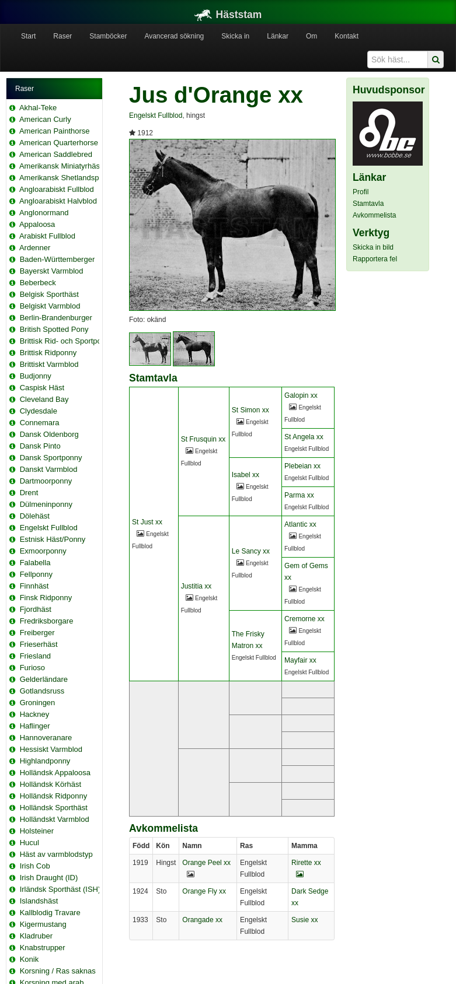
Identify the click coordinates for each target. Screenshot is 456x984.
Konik (29, 959)
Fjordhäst (35, 609)
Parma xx (299, 495)
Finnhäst (34, 586)
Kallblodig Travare (50, 912)
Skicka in (235, 36)
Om (311, 36)
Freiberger (37, 632)
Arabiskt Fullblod (47, 236)
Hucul (29, 842)
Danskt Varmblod (49, 469)
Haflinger (35, 726)
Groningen (37, 702)
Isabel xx (245, 475)
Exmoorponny (43, 551)
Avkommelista (374, 215)
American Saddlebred (55, 154)
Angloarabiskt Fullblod (56, 189)
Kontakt (346, 36)
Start (28, 36)
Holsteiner (37, 831)
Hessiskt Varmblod (51, 749)
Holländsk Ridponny (54, 796)
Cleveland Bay (44, 399)
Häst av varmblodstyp (56, 854)
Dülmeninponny (46, 504)
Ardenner (34, 247)
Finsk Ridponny (46, 597)
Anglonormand (44, 212)
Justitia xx (196, 586)
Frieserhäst (39, 644)
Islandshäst (39, 901)
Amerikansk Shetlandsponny (67, 177)
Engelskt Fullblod (49, 527)
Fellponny (36, 574)
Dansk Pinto (40, 446)
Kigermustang (43, 924)
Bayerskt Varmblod (51, 271)
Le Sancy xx (251, 551)
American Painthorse (54, 131)
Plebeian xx (302, 466)
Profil (360, 192)
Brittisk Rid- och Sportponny (67, 341)
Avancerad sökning (174, 36)
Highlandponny (45, 761)
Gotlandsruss (42, 691)
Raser (62, 36)
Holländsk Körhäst (51, 784)
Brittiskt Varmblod (49, 364)
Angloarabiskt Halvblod (58, 201)
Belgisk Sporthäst (49, 294)
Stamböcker (108, 36)
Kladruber (36, 936)
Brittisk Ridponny (48, 352)
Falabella (35, 562)
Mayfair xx (300, 660)
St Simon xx (250, 410)
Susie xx (304, 920)
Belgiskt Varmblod (50, 306)
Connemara (40, 422)
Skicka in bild (373, 247)
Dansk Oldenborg (49, 434)
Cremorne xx (304, 619)
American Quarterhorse (58, 142)
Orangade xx (202, 920)
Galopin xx (301, 395)
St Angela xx (303, 437)
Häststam (228, 14)
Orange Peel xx (206, 863)
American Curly (45, 119)
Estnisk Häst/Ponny (53, 539)
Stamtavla (368, 203)
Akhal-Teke (38, 107)
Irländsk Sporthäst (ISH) (60, 889)
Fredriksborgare (47, 621)
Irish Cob (35, 866)
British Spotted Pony (54, 329)
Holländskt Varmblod (54, 819)
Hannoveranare (46, 737)
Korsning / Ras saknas (58, 971)
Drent (29, 492)
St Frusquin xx (203, 439)
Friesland (35, 656)
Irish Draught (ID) (49, 877)
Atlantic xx (300, 524)
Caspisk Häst (42, 387)
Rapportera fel (375, 259)
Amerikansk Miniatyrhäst (60, 166)
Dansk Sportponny (51, 457)
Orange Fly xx (204, 891)
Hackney (35, 714)
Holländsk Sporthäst (54, 807)
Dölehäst (35, 516)
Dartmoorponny (46, 481)
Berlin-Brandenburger (56, 317)
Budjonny (35, 376)
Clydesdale (38, 411)
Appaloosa (37, 224)
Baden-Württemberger (57, 259)
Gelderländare (44, 679)
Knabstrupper (42, 947)
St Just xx (147, 522)
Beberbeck (38, 282)
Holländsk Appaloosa (55, 772)
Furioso (32, 667)
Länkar (277, 36)
